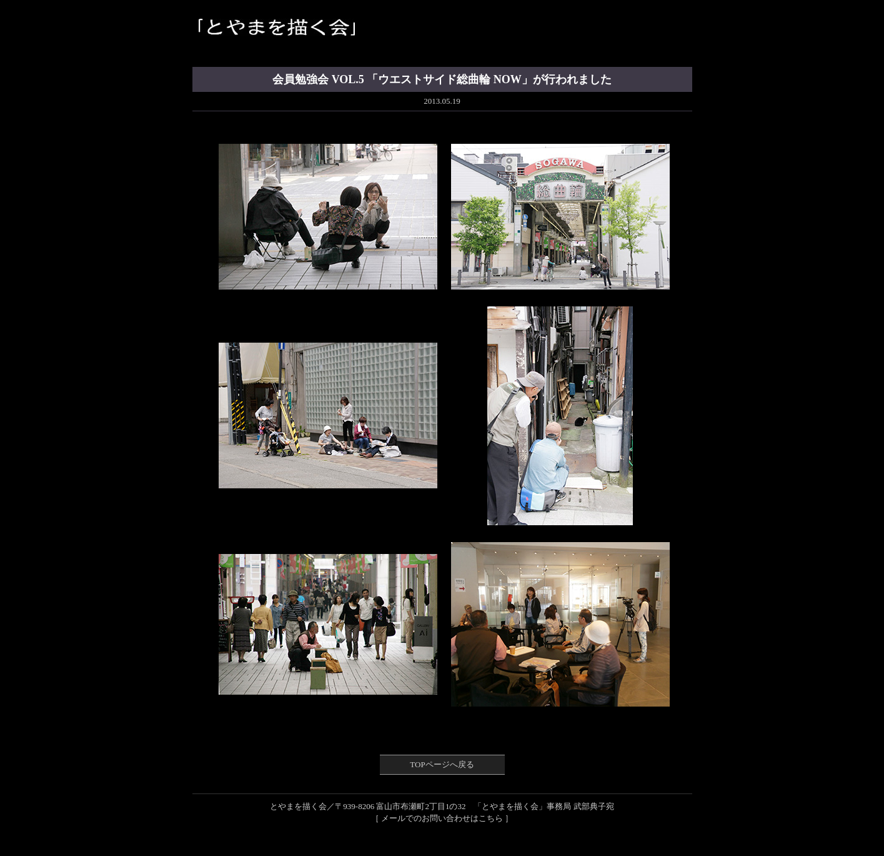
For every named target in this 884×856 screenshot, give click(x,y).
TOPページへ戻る (442, 764)
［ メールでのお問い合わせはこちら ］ (442, 818)
